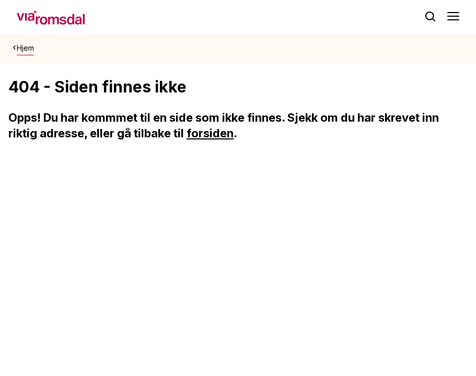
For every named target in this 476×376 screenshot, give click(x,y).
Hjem (25, 47)
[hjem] (51, 16)
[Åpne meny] (453, 17)
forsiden (210, 133)
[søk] (430, 16)
